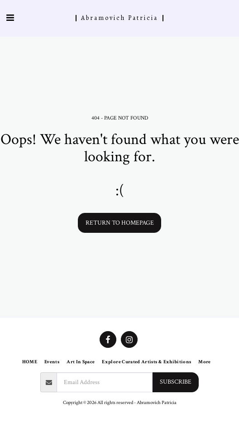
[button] (10, 18)
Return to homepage (120, 223)
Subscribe (175, 382)
